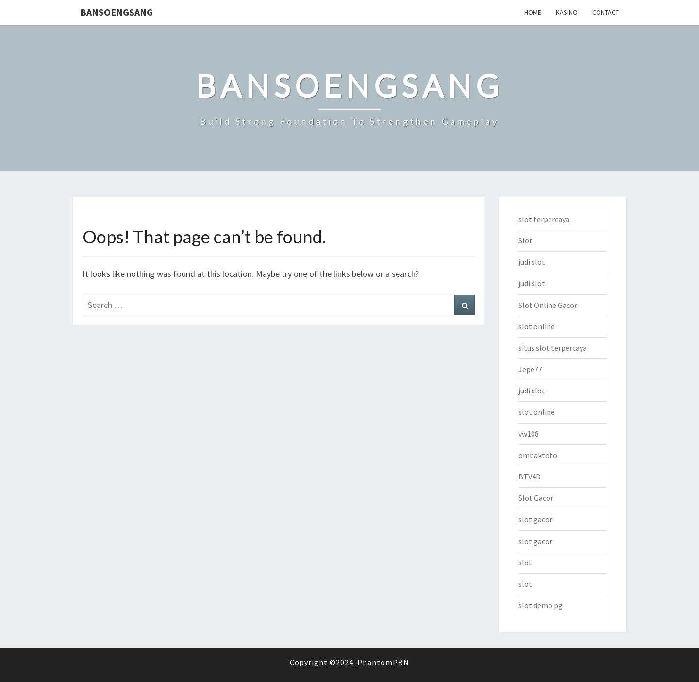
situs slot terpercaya (552, 348)
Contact (605, 12)
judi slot (531, 262)
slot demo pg (540, 605)
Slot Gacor (535, 498)
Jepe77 (530, 369)
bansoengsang (116, 12)
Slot (525, 240)
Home (532, 12)
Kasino (567, 12)
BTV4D (529, 476)
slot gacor (535, 519)
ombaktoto (537, 455)
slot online (536, 326)
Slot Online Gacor (547, 305)
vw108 (528, 434)
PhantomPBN (383, 662)
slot (525, 562)
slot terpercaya (543, 219)
